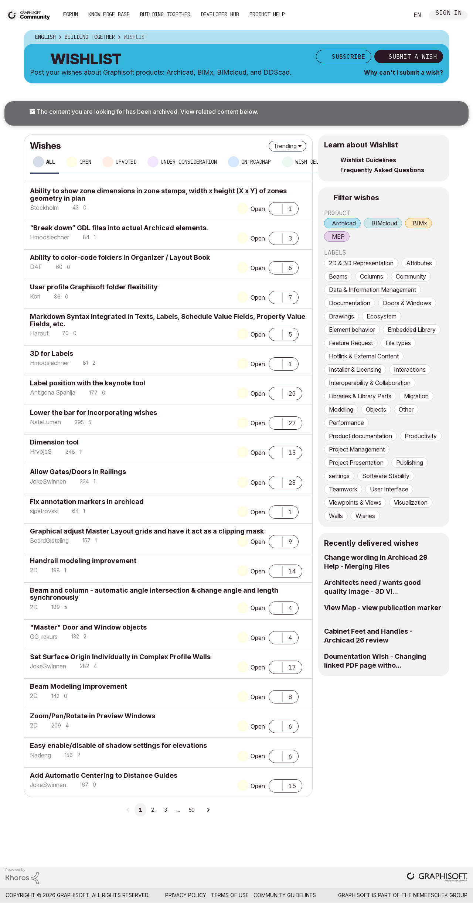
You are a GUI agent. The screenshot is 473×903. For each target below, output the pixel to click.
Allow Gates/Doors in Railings (78, 472)
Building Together (165, 14)
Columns (371, 276)
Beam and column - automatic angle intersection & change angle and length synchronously (154, 593)
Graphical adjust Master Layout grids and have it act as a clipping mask (147, 531)
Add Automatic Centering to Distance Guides (103, 775)
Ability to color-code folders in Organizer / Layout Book (120, 257)
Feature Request (351, 343)
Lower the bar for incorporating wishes (93, 412)
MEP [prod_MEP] (338, 236)
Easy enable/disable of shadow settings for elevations (118, 745)
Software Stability (385, 476)
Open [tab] (85, 162)
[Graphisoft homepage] (437, 878)
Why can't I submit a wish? (403, 72)
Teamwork (343, 489)
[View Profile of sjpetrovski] (44, 511)
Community (411, 276)
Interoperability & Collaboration (370, 382)
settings (339, 476)
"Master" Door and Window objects (88, 627)
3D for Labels (51, 353)
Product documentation (360, 436)
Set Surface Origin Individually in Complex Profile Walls (120, 657)
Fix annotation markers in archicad (87, 501)
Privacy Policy (185, 895)
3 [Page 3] (165, 810)
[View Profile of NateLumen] (45, 422)
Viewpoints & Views (355, 502)
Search (395, 15)
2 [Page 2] (152, 810)
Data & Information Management (372, 289)
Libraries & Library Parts (360, 396)
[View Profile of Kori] (35, 296)
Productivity (421, 436)
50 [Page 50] (191, 810)
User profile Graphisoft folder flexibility (94, 287)
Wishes (365, 515)
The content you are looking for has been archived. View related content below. (143, 111)
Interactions (410, 369)
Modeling (341, 409)
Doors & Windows (407, 303)
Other (406, 409)
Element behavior (352, 329)
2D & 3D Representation (361, 263)
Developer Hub (220, 14)
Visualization (411, 502)
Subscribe (348, 56)
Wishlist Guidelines (368, 160)
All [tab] (50, 162)
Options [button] (438, 37)
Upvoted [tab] (126, 162)
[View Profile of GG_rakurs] (44, 636)
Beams (338, 276)
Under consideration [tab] (189, 162)
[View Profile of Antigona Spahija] (52, 392)
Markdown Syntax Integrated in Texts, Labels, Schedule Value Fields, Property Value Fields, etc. (167, 320)
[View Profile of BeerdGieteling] (49, 540)
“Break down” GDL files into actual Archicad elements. (119, 228)
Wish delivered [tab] (316, 162)
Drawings (341, 316)
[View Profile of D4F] (36, 266)
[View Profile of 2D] (34, 570)
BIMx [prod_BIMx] (420, 223)
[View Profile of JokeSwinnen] (48, 481)
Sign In (449, 13)
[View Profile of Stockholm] (44, 207)
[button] (276, 208)
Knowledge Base (109, 14)
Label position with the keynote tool (87, 383)
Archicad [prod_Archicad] (344, 223)
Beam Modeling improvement (78, 686)
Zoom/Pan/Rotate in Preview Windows (92, 716)
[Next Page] (208, 810)
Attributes (419, 263)
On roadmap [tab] (256, 162)
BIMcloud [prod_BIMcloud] (384, 223)
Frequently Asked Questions (382, 170)
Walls (336, 515)
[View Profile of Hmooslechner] (49, 237)
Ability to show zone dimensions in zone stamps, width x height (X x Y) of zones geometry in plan (158, 194)
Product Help (267, 14)
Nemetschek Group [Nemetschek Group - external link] (440, 895)
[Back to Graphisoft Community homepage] (30, 14)
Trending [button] (285, 146)
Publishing (409, 462)
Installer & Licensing (355, 369)
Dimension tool (54, 442)
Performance (346, 422)
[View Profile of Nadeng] (40, 755)
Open (258, 208)
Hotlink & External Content (364, 356)
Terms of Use (230, 895)
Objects (376, 409)
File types (398, 343)
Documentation (349, 303)
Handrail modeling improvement (83, 561)
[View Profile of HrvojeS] (41, 451)
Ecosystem (382, 316)
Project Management (357, 449)
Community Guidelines (284, 895)
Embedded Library (412, 329)
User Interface (389, 489)
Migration (416, 396)
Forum (70, 14)
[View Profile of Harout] (39, 333)
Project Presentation (356, 462)
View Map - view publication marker (382, 607)
